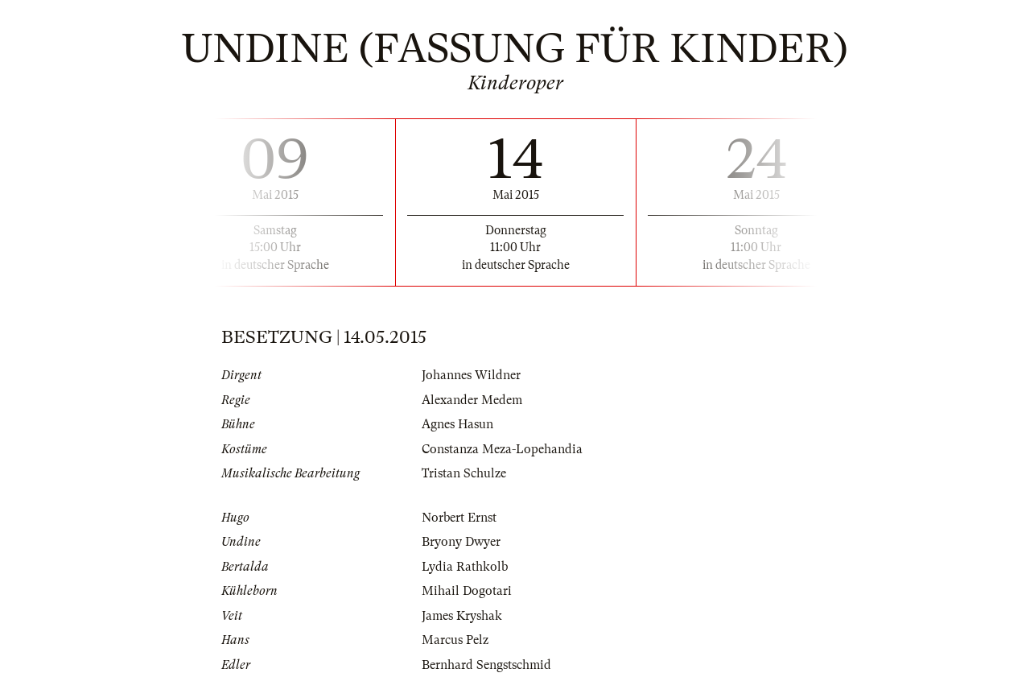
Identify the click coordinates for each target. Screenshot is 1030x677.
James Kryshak (462, 616)
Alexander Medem (472, 400)
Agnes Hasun (457, 424)
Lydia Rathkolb (465, 566)
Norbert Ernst (459, 517)
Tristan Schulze (464, 473)
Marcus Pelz (455, 640)
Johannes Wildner (471, 375)
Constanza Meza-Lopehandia (502, 449)
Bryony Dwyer (461, 542)
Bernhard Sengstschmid (486, 665)
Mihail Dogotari (467, 591)
